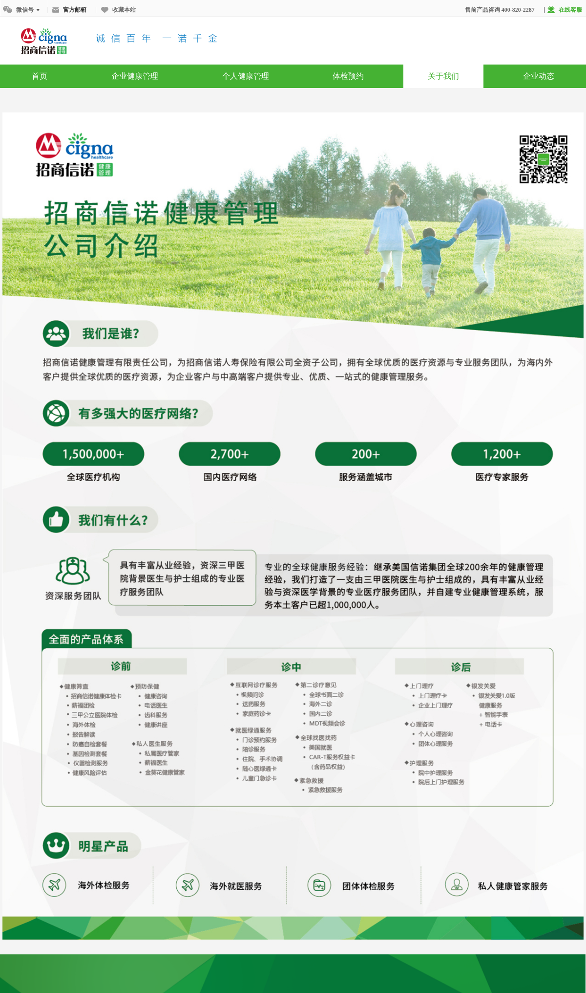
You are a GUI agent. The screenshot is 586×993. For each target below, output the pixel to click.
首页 (39, 76)
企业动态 (538, 76)
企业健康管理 (134, 76)
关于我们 (443, 76)
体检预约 (348, 76)
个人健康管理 (245, 76)
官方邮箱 (69, 9)
